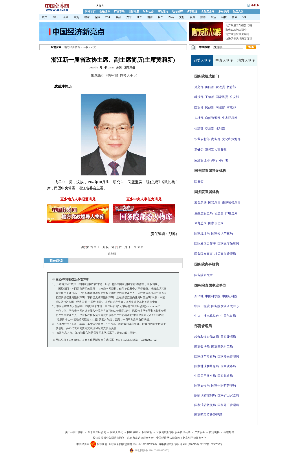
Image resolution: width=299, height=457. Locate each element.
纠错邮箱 (229, 432)
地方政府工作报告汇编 (239, 25)
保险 (97, 17)
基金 (65, 17)
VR (244, 17)
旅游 (202, 17)
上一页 (101, 247)
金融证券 (104, 11)
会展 (192, 17)
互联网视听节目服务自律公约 (173, 432)
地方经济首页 (72, 47)
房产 (160, 17)
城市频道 (192, 11)
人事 (85, 47)
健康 (234, 17)
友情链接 (214, 432)
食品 (118, 17)
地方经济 (177, 11)
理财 (87, 17)
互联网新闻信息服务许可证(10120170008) (133, 444)
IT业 (107, 17)
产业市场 (119, 11)
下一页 (132, 247)
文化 (181, 17)
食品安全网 (207, 11)
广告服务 (199, 432)
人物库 (100, 5)
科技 (224, 17)
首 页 (93, 247)
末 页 (140, 247)
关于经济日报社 (74, 432)
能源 (150, 17)
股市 (44, 17)
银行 (55, 17)
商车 (139, 17)
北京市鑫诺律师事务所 (140, 437)
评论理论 (163, 11)
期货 (76, 17)
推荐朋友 (97, 75)
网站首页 (90, 11)
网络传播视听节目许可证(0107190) (179, 444)
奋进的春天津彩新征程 (239, 38)
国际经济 (133, 11)
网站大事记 (116, 432)
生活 (213, 17)
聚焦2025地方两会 (236, 29)
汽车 (129, 17)
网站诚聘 (132, 432)
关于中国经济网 (97, 432)
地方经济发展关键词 (237, 34)
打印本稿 (111, 75)
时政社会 (148, 11)
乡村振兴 (223, 11)
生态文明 (238, 11)
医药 (171, 17)
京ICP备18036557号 (211, 444)
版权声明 (147, 432)
